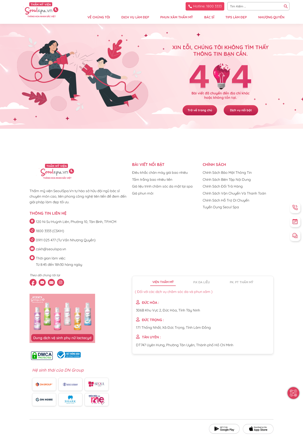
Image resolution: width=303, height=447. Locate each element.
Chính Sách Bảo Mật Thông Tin (227, 172)
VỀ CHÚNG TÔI (98, 17)
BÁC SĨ (209, 17)
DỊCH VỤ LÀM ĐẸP (135, 17)
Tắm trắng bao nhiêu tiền (152, 179)
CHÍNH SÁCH (214, 164)
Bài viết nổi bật (148, 164)
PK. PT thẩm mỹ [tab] (241, 282)
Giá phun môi (142, 193)
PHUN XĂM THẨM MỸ (176, 17)
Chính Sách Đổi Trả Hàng (223, 186)
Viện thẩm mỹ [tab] (163, 282)
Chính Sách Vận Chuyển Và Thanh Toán (234, 193)
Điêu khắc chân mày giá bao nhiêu (160, 172)
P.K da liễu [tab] (201, 282)
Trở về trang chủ (199, 110)
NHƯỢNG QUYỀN (271, 17)
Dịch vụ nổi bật (241, 110)
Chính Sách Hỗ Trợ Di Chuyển (226, 200)
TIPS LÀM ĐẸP (236, 17)
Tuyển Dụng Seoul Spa (221, 207)
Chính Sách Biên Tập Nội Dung (227, 179)
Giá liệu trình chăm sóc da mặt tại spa (162, 186)
